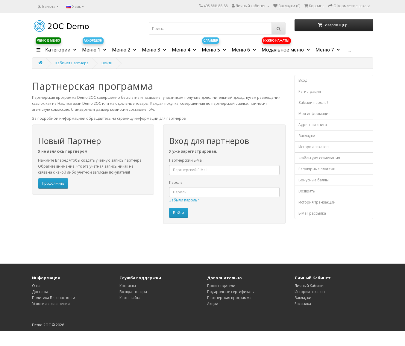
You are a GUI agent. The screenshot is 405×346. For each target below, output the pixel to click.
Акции (212, 303)
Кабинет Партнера (72, 63)
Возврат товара (133, 291)
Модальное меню (283, 47)
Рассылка (303, 303)
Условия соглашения (51, 303)
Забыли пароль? (184, 200)
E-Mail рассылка (312, 213)
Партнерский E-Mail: (186, 160)
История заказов (313, 146)
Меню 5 (211, 47)
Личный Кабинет (310, 285)
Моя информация (314, 113)
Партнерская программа (229, 297)
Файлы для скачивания (319, 157)
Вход (302, 80)
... (349, 49)
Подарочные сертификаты (230, 291)
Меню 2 (121, 49)
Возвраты (306, 191)
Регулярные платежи (317, 169)
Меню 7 (325, 49)
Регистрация (309, 91)
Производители (221, 285)
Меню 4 (181, 49)
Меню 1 (93, 47)
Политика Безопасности (53, 297)
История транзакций (317, 202)
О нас (37, 285)
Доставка (40, 291)
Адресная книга (312, 124)
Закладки (306, 135)
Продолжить (53, 183)
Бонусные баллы (313, 180)
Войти (107, 63)
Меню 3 (151, 49)
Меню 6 (241, 49)
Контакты (127, 285)
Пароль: (176, 182)
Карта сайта (129, 297)
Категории (53, 47)
